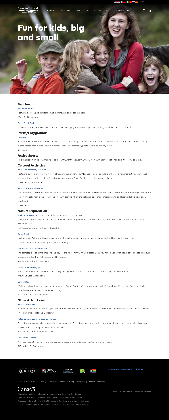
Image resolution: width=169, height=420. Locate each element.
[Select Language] (145, 2)
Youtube (150, 370)
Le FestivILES (122, 11)
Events (108, 11)
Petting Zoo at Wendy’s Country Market (37, 319)
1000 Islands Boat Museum (31, 188)
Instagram (148, 370)
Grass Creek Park (26, 123)
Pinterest (136, 370)
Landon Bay (23, 282)
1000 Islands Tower (27, 304)
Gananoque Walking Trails (30, 267)
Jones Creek (23, 234)
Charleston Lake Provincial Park (33, 249)
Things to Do (65, 11)
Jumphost (147, 392)
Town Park (23, 137)
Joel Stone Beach (26, 109)
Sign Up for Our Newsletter (121, 370)
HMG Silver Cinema (27, 338)
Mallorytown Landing (28, 215)
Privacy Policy (81, 382)
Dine (86, 11)
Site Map (70, 382)
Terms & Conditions (97, 382)
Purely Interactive (125, 392)
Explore (50, 11)
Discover (97, 11)
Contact (62, 382)
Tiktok (139, 370)
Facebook (142, 370)
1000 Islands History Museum (32, 170)
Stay (77, 11)
